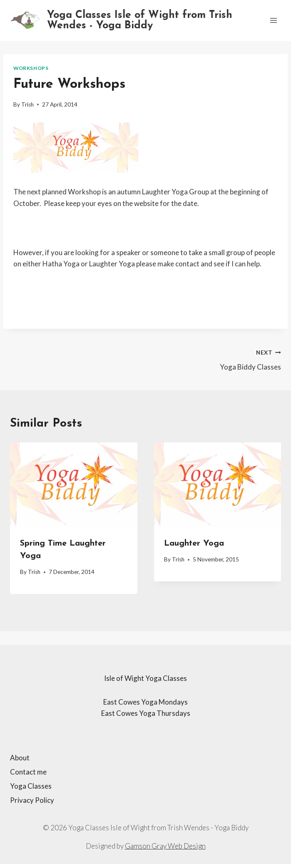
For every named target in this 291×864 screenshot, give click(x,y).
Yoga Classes (31, 786)
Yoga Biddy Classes (217, 358)
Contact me (28, 771)
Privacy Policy (32, 800)
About (20, 757)
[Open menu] (273, 20)
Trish (27, 104)
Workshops (30, 68)
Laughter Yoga (194, 543)
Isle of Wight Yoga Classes (145, 678)
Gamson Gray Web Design (165, 846)
